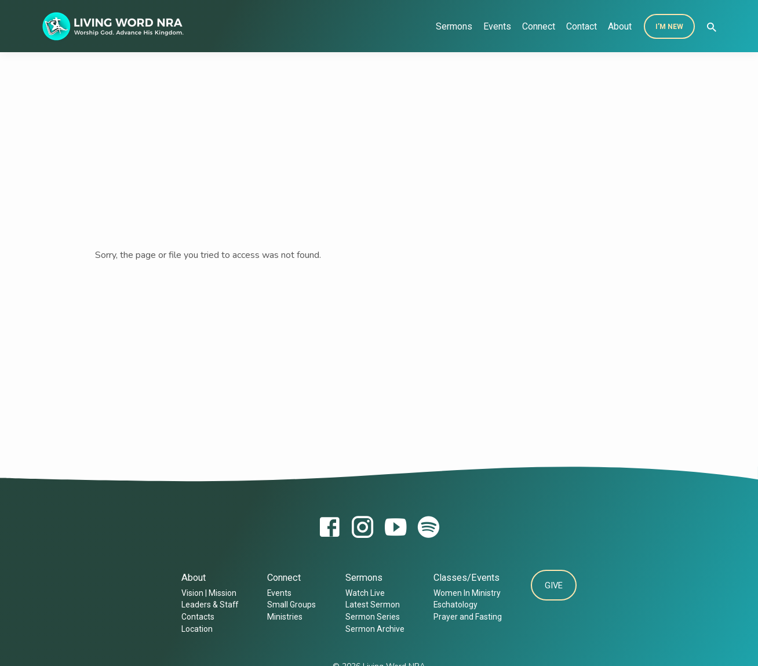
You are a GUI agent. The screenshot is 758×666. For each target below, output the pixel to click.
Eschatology (453, 604)
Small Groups (289, 604)
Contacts (195, 616)
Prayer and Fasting (465, 616)
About (620, 26)
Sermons (454, 26)
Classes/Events (464, 577)
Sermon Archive (372, 629)
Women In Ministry (464, 593)
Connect (538, 26)
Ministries (282, 616)
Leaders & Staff (207, 604)
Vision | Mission (206, 593)
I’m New (669, 27)
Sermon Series (369, 616)
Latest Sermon (369, 604)
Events (497, 26)
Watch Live (362, 593)
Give (554, 586)
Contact (581, 26)
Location (194, 629)
